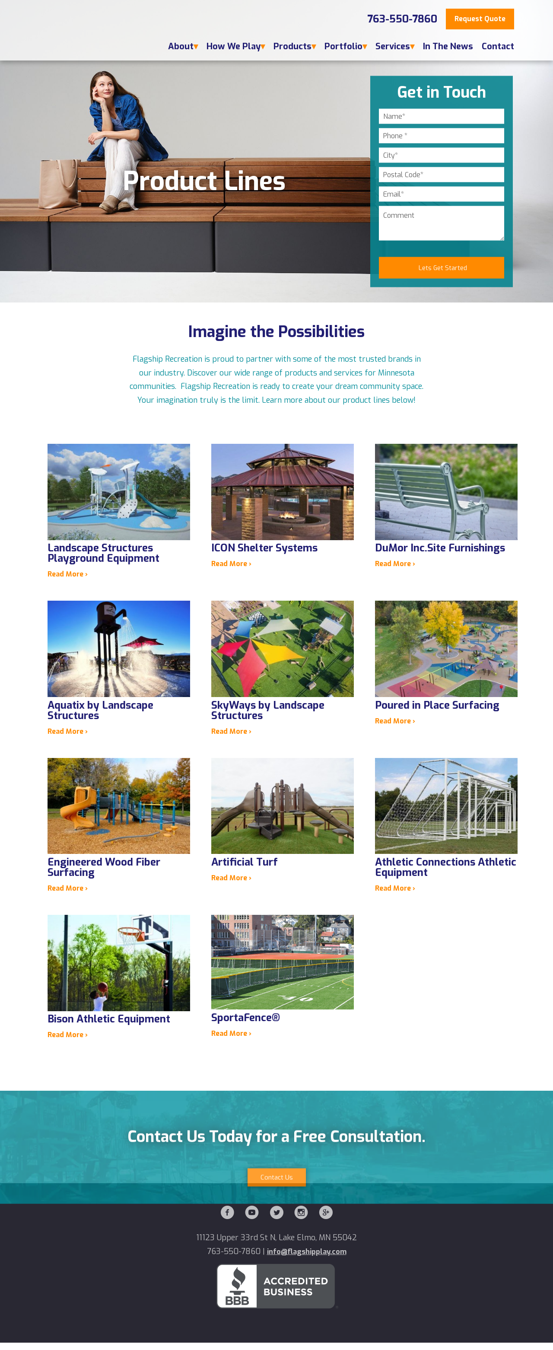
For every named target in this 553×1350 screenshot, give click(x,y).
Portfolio (343, 46)
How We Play (234, 46)
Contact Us (276, 1239)
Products (292, 46)
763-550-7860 (402, 19)
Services (392, 46)
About (181, 46)
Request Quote (479, 18)
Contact (498, 46)
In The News (448, 46)
